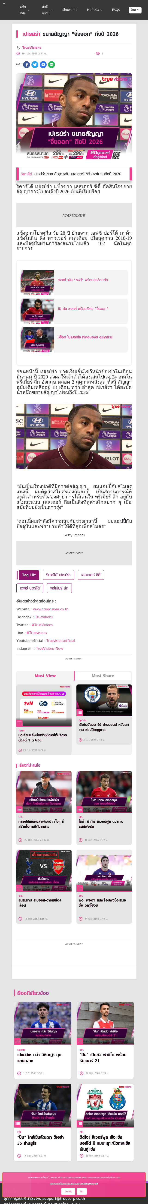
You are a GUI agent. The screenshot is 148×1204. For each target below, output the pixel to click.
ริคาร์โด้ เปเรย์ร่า (58, 575)
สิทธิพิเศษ (48, 10)
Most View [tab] (45, 676)
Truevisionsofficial (60, 640)
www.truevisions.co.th (50, 609)
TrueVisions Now (49, 648)
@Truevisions (37, 633)
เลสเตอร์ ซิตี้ (90, 575)
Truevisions (44, 617)
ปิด (81, 1191)
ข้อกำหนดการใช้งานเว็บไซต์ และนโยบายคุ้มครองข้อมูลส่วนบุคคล (74, 1183)
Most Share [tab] (103, 676)
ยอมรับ (68, 1191)
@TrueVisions (42, 625)
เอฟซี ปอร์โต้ (30, 588)
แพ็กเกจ (25, 10)
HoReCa (95, 10)
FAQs (116, 10)
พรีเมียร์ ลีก (59, 588)
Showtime (69, 10)
